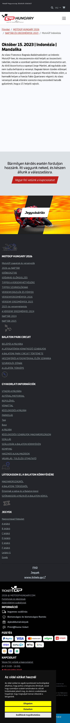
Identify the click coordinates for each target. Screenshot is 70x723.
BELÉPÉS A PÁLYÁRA (12, 343)
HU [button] (57, 7)
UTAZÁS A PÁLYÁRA (11, 391)
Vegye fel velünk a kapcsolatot (35, 180)
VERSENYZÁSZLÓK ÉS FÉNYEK (18, 291)
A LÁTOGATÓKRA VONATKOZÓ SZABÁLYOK (24, 348)
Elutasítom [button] (28, 709)
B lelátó (6, 528)
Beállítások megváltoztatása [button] (28, 715)
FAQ (35, 567)
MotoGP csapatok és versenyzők (18, 263)
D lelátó (6, 538)
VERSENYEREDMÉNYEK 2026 (17, 296)
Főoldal (6, 29)
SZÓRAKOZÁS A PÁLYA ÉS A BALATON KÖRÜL (25, 495)
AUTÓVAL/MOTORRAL (13, 395)
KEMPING (7, 448)
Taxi (4, 419)
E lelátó (6, 542)
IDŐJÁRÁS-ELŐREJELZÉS (15, 277)
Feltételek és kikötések (13, 598)
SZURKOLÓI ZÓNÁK (12, 363)
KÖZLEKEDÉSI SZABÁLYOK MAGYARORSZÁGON (26, 434)
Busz (4, 424)
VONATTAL (7, 405)
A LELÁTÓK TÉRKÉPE (13, 367)
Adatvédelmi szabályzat (14, 602)
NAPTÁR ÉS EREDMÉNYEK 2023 (22, 32)
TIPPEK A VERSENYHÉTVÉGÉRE (18, 282)
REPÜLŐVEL (8, 400)
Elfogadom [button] (28, 704)
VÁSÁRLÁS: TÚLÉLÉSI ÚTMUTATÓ (19, 458)
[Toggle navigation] (64, 18)
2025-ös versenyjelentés (14, 306)
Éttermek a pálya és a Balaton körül (20, 491)
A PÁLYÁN (7, 429)
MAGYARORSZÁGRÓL (13, 481)
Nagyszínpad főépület (13, 518)
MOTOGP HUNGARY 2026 (26, 29)
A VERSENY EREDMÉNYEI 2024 (18, 311)
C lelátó (6, 533)
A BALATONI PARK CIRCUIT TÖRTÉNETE (22, 353)
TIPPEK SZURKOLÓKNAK (15, 287)
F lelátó (6, 547)
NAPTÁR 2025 (9, 320)
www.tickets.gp (35, 577)
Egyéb (5, 557)
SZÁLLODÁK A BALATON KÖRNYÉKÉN (21, 443)
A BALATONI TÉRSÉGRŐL (15, 486)
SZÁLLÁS (6, 439)
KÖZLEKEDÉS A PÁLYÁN (14, 410)
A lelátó (6, 523)
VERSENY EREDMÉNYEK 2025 (17, 301)
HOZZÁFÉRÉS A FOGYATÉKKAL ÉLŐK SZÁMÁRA (26, 358)
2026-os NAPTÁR (11, 267)
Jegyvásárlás (34, 212)
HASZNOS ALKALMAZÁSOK (16, 453)
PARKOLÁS (7, 415)
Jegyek (35, 572)
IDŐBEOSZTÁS (9, 272)
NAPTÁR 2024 (9, 316)
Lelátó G (6, 552)
